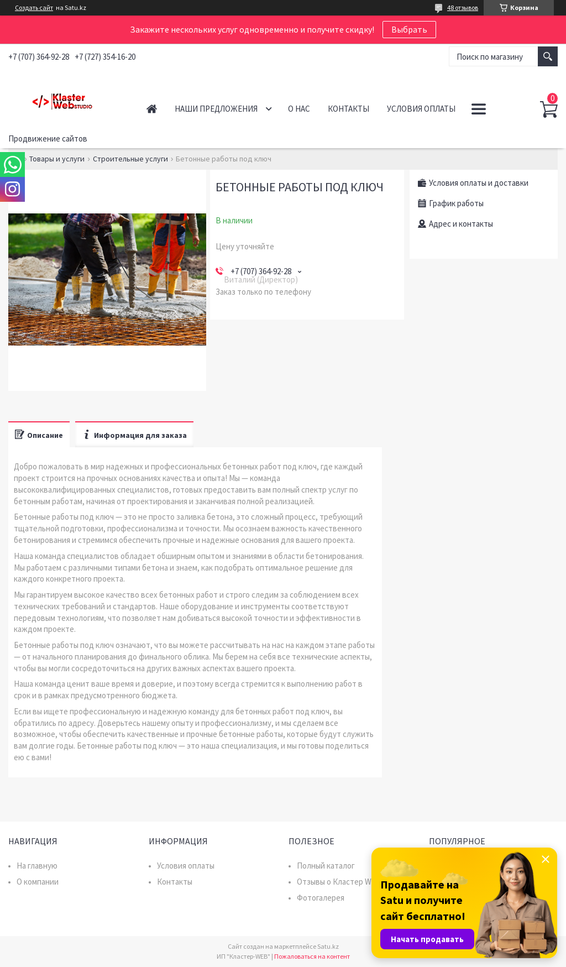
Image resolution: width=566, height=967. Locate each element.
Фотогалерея (320, 897)
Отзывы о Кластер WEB (339, 881)
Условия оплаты (421, 108)
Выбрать (409, 29)
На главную (37, 865)
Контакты (348, 108)
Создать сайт (34, 8)
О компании (38, 881)
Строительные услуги (130, 159)
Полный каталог (326, 865)
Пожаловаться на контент (312, 956)
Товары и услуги (57, 159)
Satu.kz (328, 946)
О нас (299, 108)
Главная (151, 108)
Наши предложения (216, 108)
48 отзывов (462, 7)
